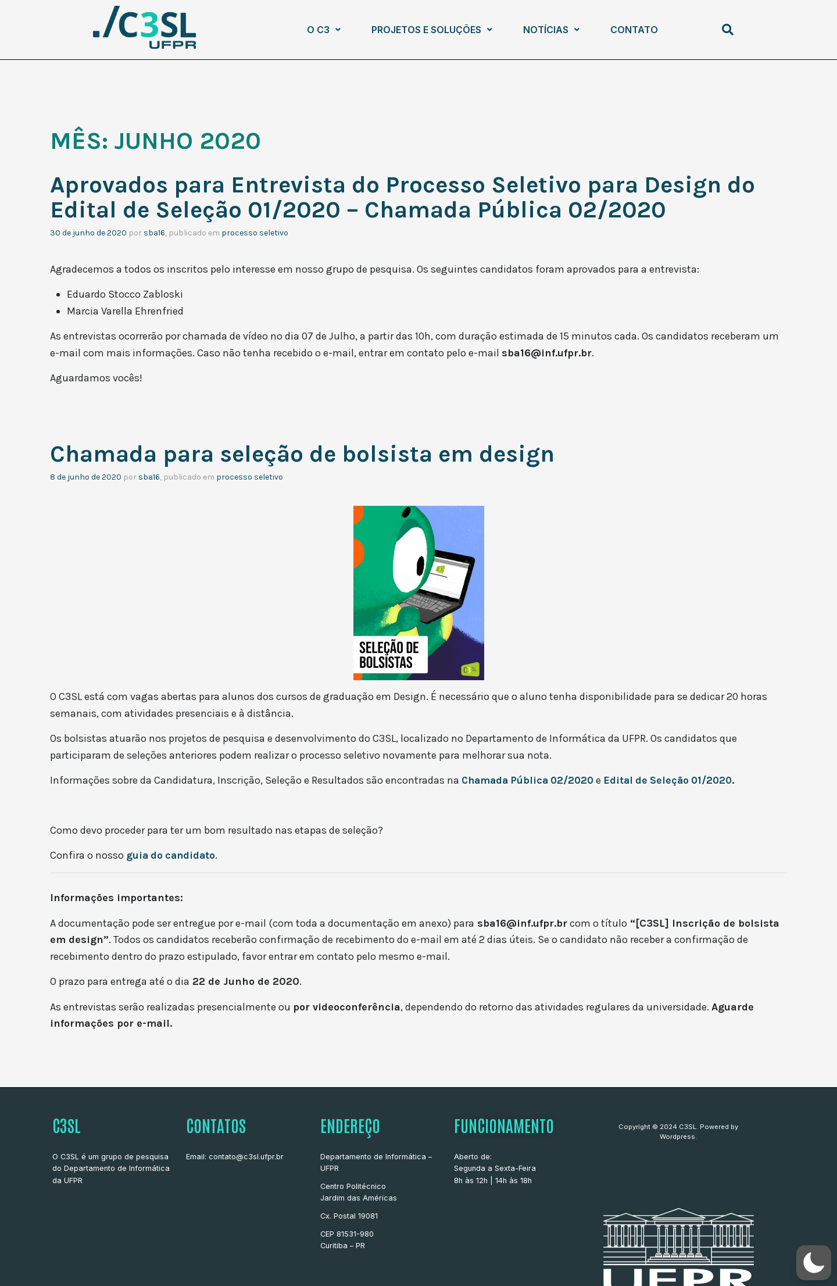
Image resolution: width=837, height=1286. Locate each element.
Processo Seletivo (254, 232)
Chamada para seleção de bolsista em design (312, 452)
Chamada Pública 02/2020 (531, 779)
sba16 (154, 232)
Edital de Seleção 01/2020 (676, 779)
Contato (634, 29)
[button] (324, 29)
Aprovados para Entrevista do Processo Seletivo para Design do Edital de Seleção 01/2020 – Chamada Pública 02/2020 (416, 196)
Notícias (551, 29)
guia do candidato (172, 854)
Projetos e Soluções (431, 29)
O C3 (324, 29)
